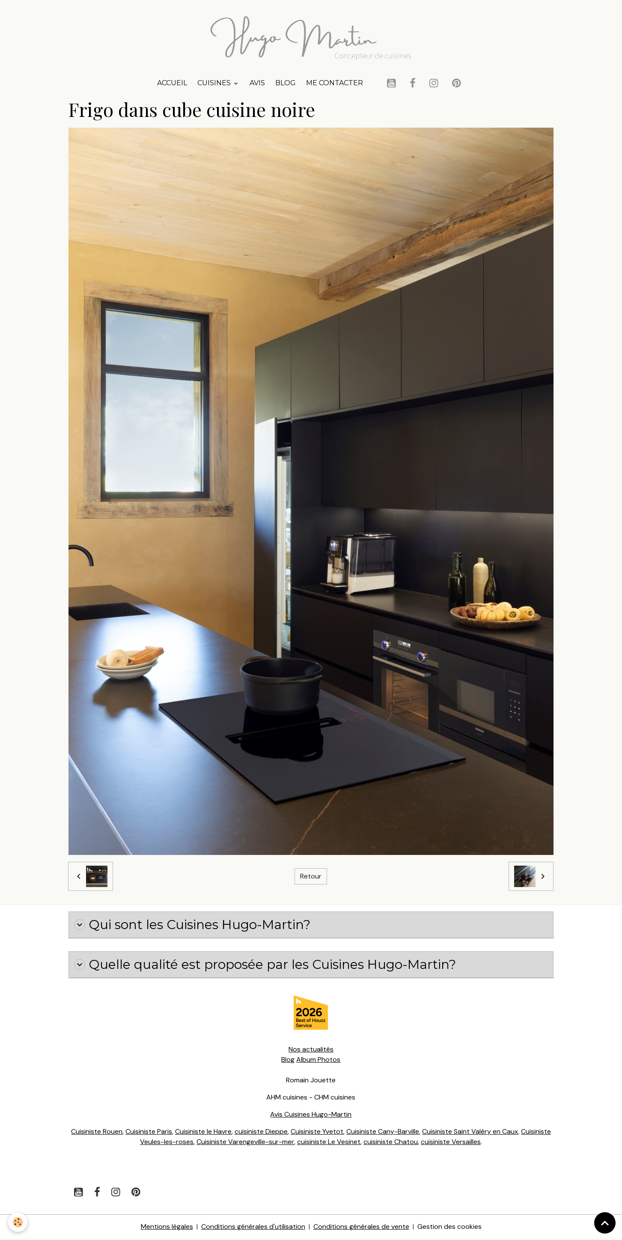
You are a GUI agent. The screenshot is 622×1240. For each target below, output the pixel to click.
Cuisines (214, 84)
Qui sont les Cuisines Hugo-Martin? (194, 925)
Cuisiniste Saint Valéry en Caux (470, 1132)
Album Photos (318, 1060)
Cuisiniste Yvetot (316, 1132)
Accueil (172, 84)
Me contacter (334, 84)
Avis (257, 84)
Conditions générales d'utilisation (253, 1227)
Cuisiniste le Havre (203, 1132)
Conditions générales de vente (361, 1227)
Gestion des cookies (449, 1227)
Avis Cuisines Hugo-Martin (310, 1115)
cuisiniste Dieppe (260, 1132)
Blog (285, 84)
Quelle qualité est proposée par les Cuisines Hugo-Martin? (267, 966)
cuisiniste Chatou (390, 1142)
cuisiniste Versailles (451, 1142)
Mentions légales (167, 1227)
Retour (310, 876)
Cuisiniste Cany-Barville (382, 1132)
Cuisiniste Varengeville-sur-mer (245, 1142)
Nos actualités (311, 1050)
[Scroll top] (605, 1223)
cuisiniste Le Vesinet (328, 1142)
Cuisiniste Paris (148, 1132)
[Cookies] (18, 1222)
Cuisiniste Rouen (96, 1132)
